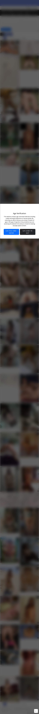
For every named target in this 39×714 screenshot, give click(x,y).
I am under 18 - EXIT (27, 232)
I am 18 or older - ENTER (11, 232)
